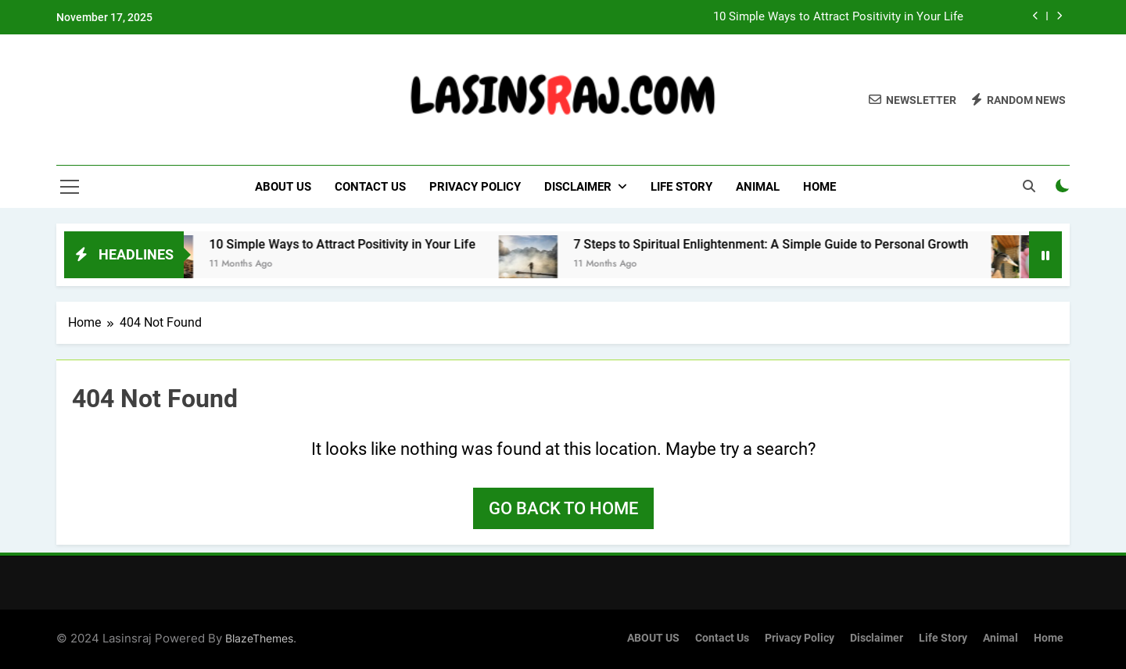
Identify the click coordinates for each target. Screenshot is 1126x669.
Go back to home (563, 508)
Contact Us (370, 187)
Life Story (681, 187)
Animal (758, 187)
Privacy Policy (475, 187)
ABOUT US (283, 187)
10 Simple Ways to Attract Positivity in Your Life (838, 17)
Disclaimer (577, 187)
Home (819, 187)
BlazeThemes (259, 638)
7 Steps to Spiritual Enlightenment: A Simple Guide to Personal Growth (784, 244)
